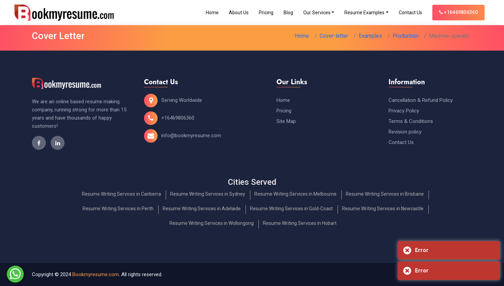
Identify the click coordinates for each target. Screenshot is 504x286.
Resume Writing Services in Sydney (207, 194)
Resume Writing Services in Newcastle (383, 208)
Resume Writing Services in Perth (118, 208)
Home (212, 12)
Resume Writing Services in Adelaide (202, 208)
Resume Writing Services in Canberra (121, 194)
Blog (288, 12)
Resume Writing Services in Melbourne (295, 194)
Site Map (286, 121)
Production (405, 36)
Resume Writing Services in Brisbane (385, 194)
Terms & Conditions (411, 121)
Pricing (266, 12)
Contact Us (410, 12)
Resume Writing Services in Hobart (300, 223)
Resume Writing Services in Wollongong (211, 223)
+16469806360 (458, 12)
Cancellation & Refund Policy (421, 100)
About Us (239, 12)
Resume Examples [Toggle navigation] (364, 12)
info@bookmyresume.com (191, 135)
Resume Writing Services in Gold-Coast (291, 208)
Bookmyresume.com (95, 274)
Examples (370, 36)
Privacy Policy (404, 111)
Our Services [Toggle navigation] (316, 12)
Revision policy (405, 132)
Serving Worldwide (181, 100)
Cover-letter (334, 36)
